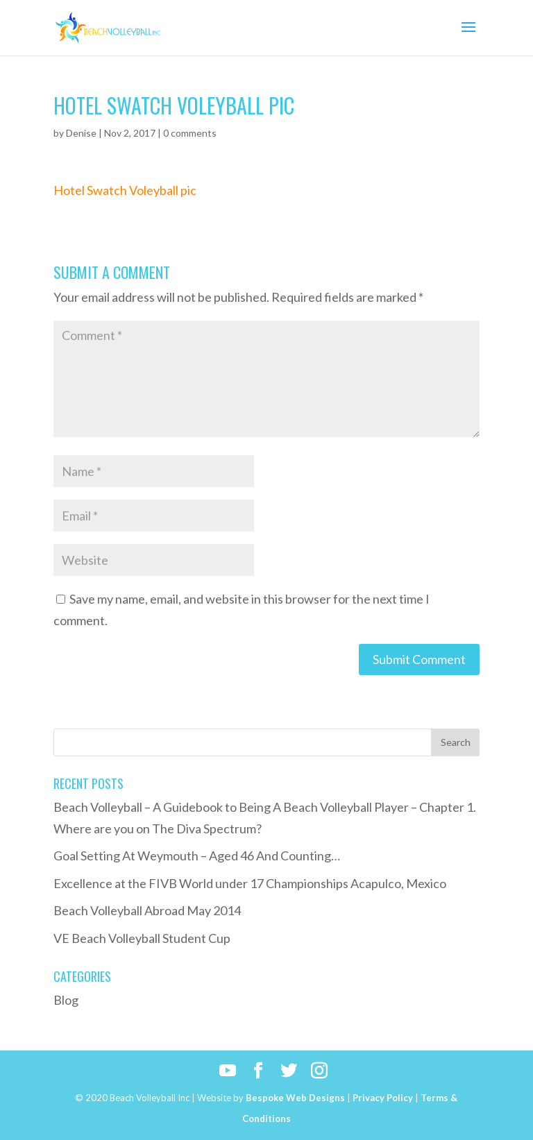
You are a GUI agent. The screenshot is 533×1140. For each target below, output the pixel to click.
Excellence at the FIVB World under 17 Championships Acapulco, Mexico (249, 883)
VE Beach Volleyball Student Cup (141, 938)
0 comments (190, 133)
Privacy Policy (383, 1097)
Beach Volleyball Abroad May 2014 (147, 910)
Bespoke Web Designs (295, 1097)
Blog (65, 999)
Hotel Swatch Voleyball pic (124, 190)
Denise (81, 133)
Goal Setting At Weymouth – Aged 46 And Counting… (196, 855)
